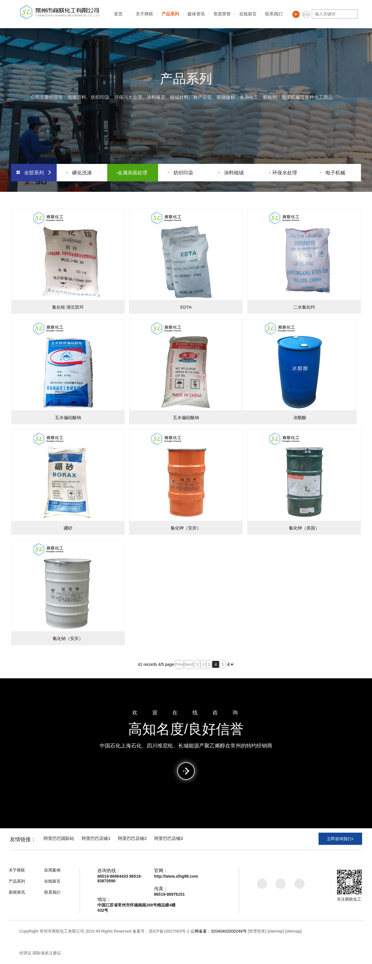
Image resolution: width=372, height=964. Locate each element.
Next (189, 664)
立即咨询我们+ (340, 839)
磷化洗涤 (79, 172)
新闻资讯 (17, 892)
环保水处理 (283, 172)
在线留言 (248, 13)
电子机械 (333, 172)
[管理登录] (257, 931)
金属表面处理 (132, 172)
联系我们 (273, 13)
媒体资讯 (196, 13)
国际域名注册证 (47, 953)
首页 (118, 13)
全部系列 (34, 172)
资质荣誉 (222, 13)
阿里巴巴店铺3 (182, 839)
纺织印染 (181, 172)
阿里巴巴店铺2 (142, 839)
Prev (179, 664)
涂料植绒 (232, 172)
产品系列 (170, 13)
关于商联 (144, 13)
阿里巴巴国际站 (61, 839)
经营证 (25, 953)
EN (306, 14)
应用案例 (52, 870)
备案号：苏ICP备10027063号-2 (161, 931)
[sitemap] (275, 931)
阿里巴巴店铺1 (102, 839)
